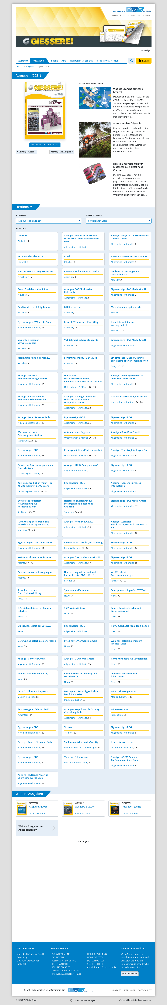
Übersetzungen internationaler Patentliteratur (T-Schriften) (81, 574)
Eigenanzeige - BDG (74, 417)
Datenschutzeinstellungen (84, 1000)
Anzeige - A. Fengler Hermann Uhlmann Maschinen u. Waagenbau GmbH (80, 399)
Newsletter (134, 15)
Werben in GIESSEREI (81, 60)
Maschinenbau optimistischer (127, 307)
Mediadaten (118, 15)
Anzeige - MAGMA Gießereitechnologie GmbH (32, 377)
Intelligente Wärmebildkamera (80, 640)
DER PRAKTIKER (60, 963)
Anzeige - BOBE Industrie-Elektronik (78, 291)
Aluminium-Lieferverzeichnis (101, 967)
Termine (68, 727)
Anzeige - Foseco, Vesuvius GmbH (129, 256)
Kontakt (147, 15)
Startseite (23, 60)
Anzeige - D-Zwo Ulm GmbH (79, 658)
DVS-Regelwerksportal (28, 960)
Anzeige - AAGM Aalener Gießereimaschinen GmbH (32, 398)
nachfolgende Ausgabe (62, 151)
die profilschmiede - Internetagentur (136, 1000)
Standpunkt (23, 440)
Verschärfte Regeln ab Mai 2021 (35, 357)
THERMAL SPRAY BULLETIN (65, 970)
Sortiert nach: (94, 215)
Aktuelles (22, 277)
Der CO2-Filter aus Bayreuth (33, 691)
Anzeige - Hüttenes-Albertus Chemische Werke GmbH (33, 776)
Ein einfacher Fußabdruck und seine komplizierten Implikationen (129, 359)
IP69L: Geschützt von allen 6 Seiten (130, 625)
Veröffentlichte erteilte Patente (35, 557)
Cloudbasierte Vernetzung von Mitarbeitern (80, 675)
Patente (21, 562)
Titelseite (22, 235)
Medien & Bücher (26, 696)
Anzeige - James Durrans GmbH (34, 417)
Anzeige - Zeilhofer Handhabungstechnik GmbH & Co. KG (129, 524)
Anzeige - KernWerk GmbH (125, 432)
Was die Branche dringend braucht (128, 90)
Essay (113, 366)
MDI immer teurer (74, 307)
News (20, 598)
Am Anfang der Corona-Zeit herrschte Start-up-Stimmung (34, 523)
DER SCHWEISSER (95, 960)
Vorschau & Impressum (76, 756)
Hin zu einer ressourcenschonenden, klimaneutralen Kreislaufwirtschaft (83, 378)
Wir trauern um (119, 709)
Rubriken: (21, 215)
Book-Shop (22, 957)
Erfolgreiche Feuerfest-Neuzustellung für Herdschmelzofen (30, 503)
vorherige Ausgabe (26, 151)
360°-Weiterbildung (74, 607)
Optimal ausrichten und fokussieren (124, 675)
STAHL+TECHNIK (95, 963)
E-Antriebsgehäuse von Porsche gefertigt (35, 609)
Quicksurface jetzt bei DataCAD (34, 625)
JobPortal (21, 963)
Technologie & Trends (28, 473)
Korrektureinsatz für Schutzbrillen (129, 658)
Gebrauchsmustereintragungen (35, 572)
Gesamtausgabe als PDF (44, 144)
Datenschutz (145, 990)
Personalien (117, 714)
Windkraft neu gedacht (123, 691)
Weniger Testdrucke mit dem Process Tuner (126, 642)
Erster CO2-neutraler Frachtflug (81, 322)
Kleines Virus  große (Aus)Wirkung (83, 542)
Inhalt (67, 256)
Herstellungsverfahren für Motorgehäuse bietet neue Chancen (128, 167)
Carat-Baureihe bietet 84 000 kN (82, 271)
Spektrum (22, 512)
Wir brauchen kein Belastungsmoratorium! (30, 434)
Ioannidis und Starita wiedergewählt (122, 323)
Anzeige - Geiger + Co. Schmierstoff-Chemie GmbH (130, 237)
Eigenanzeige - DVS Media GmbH (128, 289)
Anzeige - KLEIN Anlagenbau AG (81, 464)
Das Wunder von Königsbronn (34, 307)
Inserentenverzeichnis (123, 741)
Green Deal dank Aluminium (33, 289)
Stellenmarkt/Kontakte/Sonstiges (82, 741)
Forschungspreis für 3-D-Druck (80, 357)
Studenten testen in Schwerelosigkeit (28, 341)
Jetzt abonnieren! (129, 973)
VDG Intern (23, 714)
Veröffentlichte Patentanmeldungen (122, 574)
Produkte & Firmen (108, 60)
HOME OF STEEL (95, 957)
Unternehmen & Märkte (76, 387)
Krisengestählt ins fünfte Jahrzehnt (83, 449)
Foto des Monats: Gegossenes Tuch (36, 271)
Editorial (22, 262)
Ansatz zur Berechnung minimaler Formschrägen (36, 466)
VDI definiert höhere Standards (81, 339)
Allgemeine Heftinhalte (75, 247)
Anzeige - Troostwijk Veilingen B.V (129, 449)
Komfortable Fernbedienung (33, 673)
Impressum (129, 990)
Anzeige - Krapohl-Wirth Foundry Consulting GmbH (81, 711)
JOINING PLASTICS (61, 967)
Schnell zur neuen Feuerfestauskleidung (29, 592)
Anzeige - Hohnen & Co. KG (78, 521)
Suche (54, 60)
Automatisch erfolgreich (127, 123)
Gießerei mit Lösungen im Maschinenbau (125, 273)
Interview (22, 530)
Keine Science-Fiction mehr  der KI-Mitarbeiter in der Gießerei (35, 484)
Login (144, 60)
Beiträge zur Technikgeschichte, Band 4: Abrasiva (81, 693)
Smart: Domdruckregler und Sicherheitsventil (126, 609)
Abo (64, 60)
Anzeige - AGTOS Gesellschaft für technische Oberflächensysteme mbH (81, 238)
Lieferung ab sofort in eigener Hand (37, 640)
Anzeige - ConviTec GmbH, (32, 658)
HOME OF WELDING (97, 954)
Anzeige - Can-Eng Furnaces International (126, 484)
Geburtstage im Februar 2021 (33, 709)
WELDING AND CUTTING (64, 960)
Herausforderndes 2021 (30, 256)
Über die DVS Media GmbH (30, 954)
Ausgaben (38, 60)
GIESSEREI (19, 67)
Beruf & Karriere (72, 548)
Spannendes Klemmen (76, 590)
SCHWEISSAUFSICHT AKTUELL (66, 973)
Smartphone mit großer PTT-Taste (129, 590)
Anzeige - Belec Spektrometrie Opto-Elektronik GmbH (127, 377)
